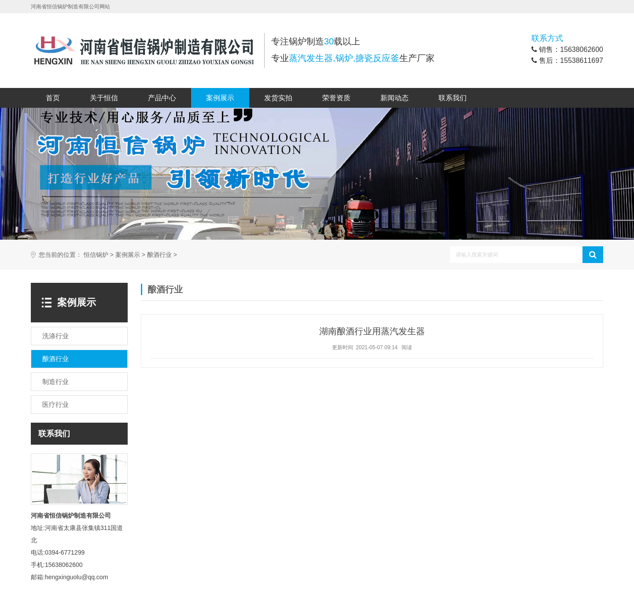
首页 (53, 98)
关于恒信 (104, 98)
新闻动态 (394, 98)
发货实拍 (278, 98)
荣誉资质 (336, 98)
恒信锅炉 (96, 255)
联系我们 (453, 98)
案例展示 (220, 98)
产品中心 (162, 98)
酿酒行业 (159, 255)
